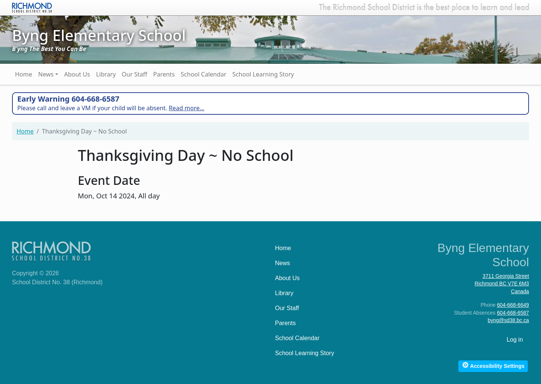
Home (23, 74)
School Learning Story (263, 74)
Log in (514, 339)
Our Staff (134, 74)
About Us (77, 74)
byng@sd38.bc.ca (508, 320)
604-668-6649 (513, 305)
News (46, 74)
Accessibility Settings (493, 365)
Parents (164, 74)
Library (106, 74)
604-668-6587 (513, 313)
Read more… (186, 108)
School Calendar (204, 74)
